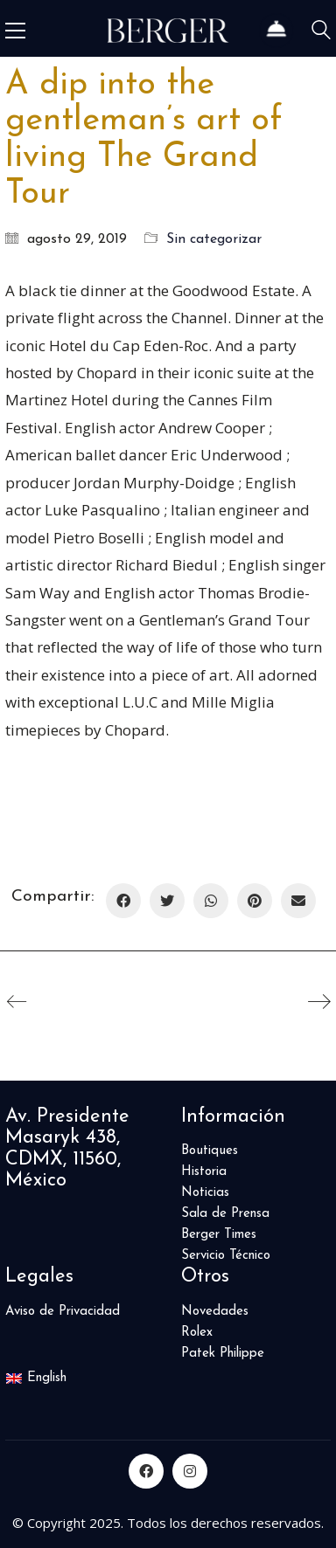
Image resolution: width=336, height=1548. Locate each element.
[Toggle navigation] (15, 30)
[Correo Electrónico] (298, 900)
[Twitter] (167, 900)
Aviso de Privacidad (62, 1311)
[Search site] (321, 32)
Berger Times (218, 1234)
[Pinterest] (254, 900)
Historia (204, 1171)
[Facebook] (123, 900)
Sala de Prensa (225, 1213)
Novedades (214, 1311)
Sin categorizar (214, 239)
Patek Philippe (222, 1353)
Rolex (197, 1332)
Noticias (205, 1192)
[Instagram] (189, 1471)
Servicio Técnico (225, 1255)
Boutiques (209, 1151)
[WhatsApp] (210, 900)
